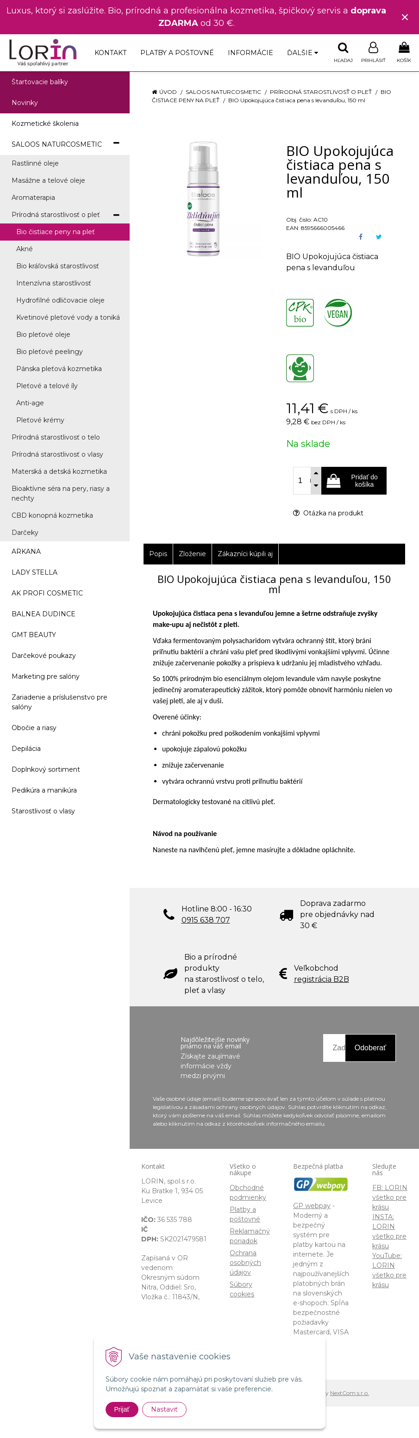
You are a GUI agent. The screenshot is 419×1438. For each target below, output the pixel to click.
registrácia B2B (321, 979)
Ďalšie (302, 53)
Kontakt (110, 53)
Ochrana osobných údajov (245, 1263)
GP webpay (312, 1206)
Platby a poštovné (177, 53)
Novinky (25, 103)
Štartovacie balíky (40, 82)
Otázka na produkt (328, 513)
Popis (158, 554)
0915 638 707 (205, 920)
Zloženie (192, 554)
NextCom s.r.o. (349, 1392)
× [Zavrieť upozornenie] (405, 17)
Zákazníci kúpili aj (245, 554)
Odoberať (370, 1048)
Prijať (122, 1409)
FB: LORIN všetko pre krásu (389, 1197)
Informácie (250, 53)
